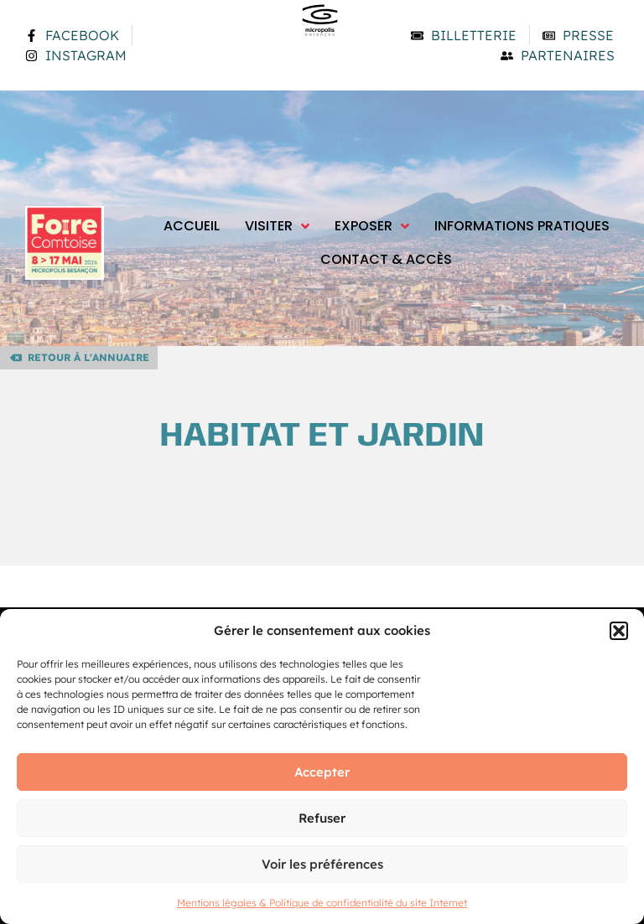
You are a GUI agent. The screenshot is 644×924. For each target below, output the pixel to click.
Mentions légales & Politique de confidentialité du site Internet (322, 902)
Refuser (322, 818)
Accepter (322, 772)
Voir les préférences (322, 864)
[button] (618, 630)
